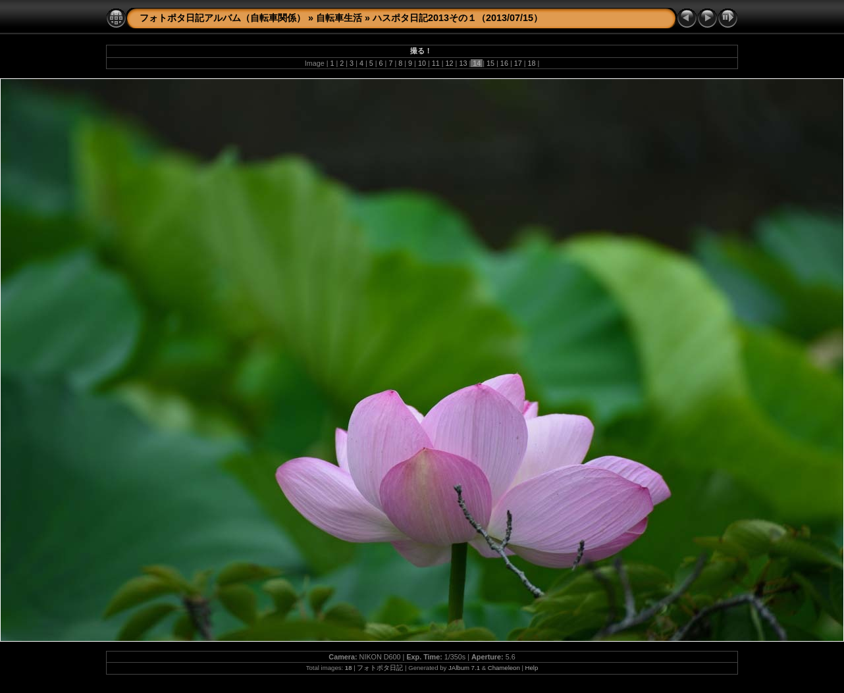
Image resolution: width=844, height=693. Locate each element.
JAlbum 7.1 (464, 667)
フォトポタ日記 (380, 667)
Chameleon (504, 667)
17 (518, 63)
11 (436, 63)
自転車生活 (339, 18)
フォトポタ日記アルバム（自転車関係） (222, 18)
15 (490, 63)
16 (504, 63)
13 (463, 63)
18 (532, 63)
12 (450, 63)
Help (532, 667)
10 (422, 63)
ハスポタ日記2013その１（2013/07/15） (457, 18)
